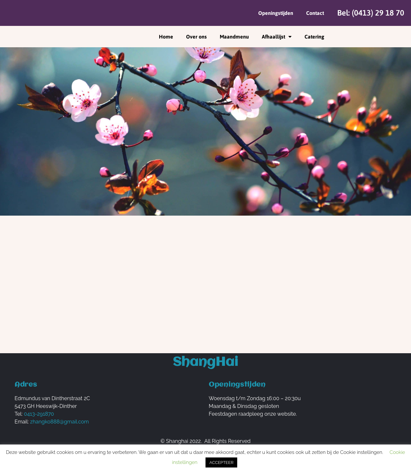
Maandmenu (234, 36)
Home (166, 36)
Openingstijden (275, 13)
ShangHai (205, 362)
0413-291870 (39, 414)
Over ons (196, 36)
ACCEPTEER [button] (221, 462)
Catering (314, 36)
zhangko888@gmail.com (59, 422)
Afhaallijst (277, 36)
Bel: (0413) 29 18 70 (370, 12)
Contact (315, 13)
